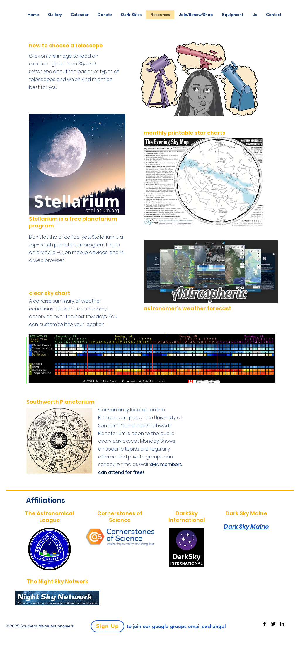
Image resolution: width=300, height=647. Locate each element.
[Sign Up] (107, 626)
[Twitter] (273, 624)
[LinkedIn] (282, 624)
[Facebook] (264, 624)
